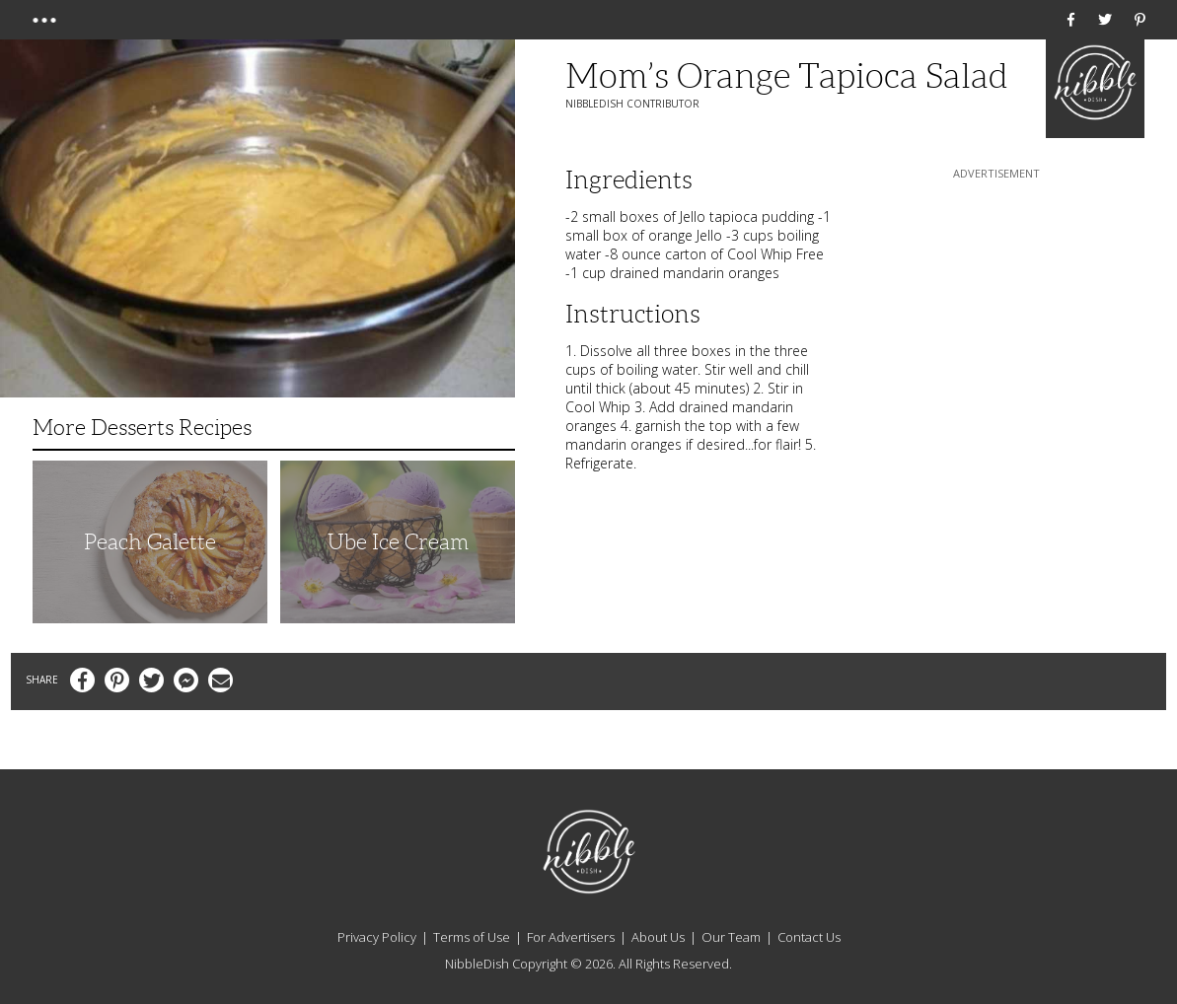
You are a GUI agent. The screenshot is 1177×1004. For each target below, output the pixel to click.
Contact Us (809, 937)
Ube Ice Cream (398, 542)
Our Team (731, 937)
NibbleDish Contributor (632, 103)
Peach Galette (150, 542)
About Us (658, 937)
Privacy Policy (376, 937)
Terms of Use (471, 937)
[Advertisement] (996, 306)
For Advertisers (571, 937)
